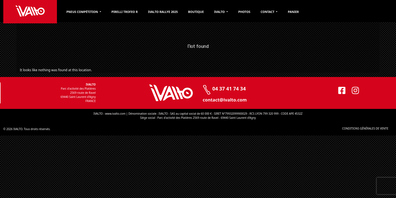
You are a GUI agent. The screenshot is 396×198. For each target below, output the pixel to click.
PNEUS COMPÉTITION (101, 12)
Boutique (225, 12)
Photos (278, 12)
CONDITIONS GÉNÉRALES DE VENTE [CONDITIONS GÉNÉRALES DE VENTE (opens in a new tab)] (349, 128)
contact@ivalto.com (225, 100)
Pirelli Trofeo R (147, 12)
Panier (331, 12)
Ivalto (251, 12)
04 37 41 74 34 (229, 88)
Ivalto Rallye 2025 (189, 12)
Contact (304, 12)
